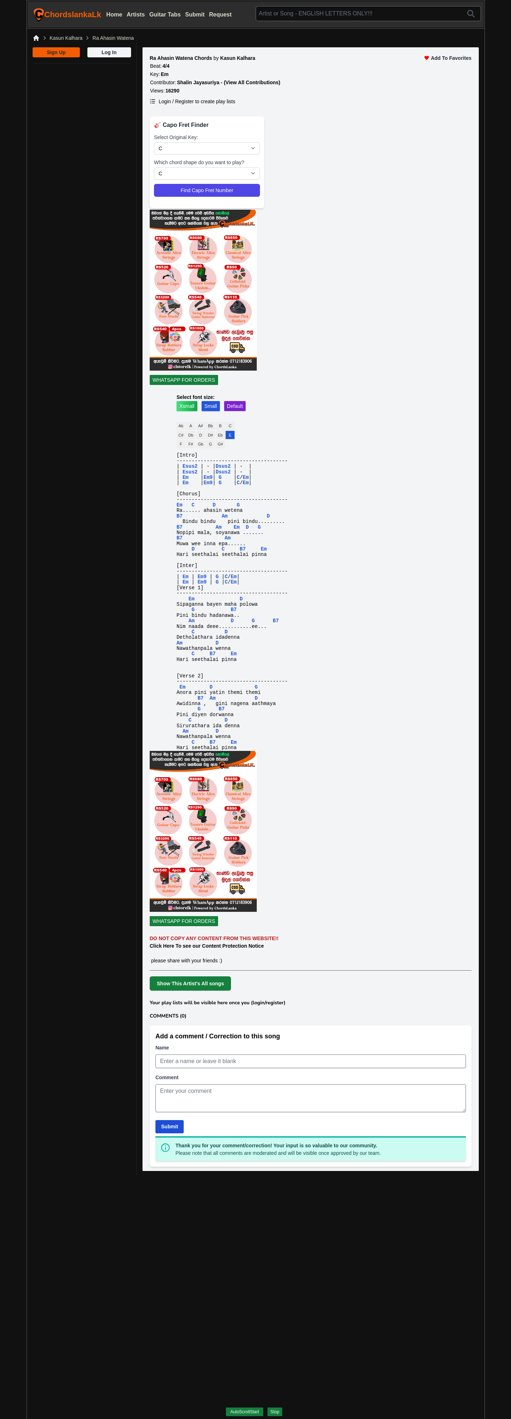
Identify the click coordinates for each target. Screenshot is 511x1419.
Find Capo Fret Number (206, 190)
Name (162, 1048)
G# (220, 444)
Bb (210, 426)
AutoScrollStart (244, 1411)
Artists (136, 14)
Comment (167, 1077)
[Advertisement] (82, 108)
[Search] (471, 13)
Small (210, 406)
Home (114, 14)
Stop (274, 1411)
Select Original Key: (176, 137)
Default (235, 406)
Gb (200, 444)
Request (220, 14)
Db (190, 435)
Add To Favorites (447, 58)
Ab (181, 426)
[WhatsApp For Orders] (311, 381)
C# (180, 435)
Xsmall (186, 406)
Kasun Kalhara (66, 38)
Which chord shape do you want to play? (199, 162)
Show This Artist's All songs (190, 983)
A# (200, 426)
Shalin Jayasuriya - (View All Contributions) (228, 82)
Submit (194, 14)
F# (190, 444)
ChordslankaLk (67, 15)
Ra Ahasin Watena (113, 38)
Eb (220, 435)
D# (210, 435)
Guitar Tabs (165, 14)
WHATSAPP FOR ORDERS (184, 380)
